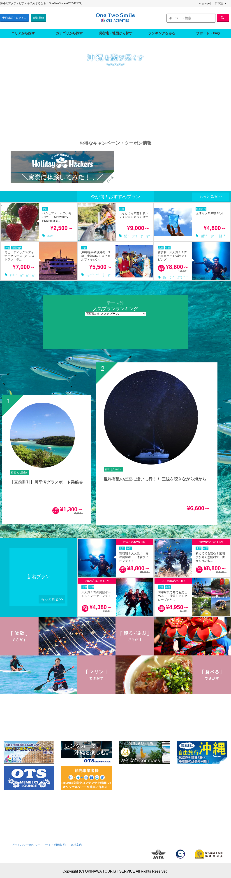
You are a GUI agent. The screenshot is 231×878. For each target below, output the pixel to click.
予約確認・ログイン (14, 16)
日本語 (220, 3)
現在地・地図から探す (115, 31)
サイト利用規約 (55, 843)
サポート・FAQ (208, 31)
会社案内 (76, 843)
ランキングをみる (161, 31)
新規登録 (38, 16)
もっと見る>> (210, 194)
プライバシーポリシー (26, 843)
